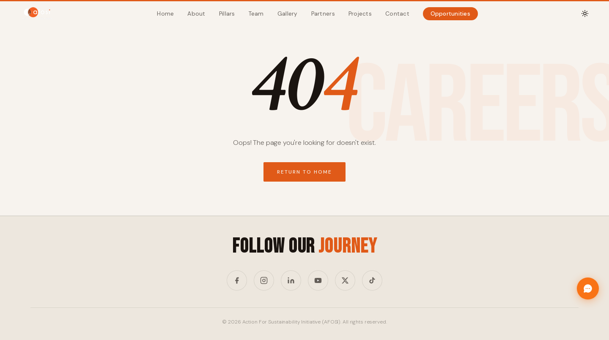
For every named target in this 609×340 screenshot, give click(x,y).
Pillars (227, 13)
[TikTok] (372, 280)
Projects (360, 13)
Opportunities (451, 13)
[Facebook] (237, 280)
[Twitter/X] (345, 280)
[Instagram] (264, 280)
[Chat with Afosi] (588, 288)
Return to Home (304, 172)
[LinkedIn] (291, 280)
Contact (397, 13)
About (196, 13)
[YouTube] (318, 280)
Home (165, 13)
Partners (323, 13)
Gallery (287, 13)
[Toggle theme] (585, 13)
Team (256, 13)
